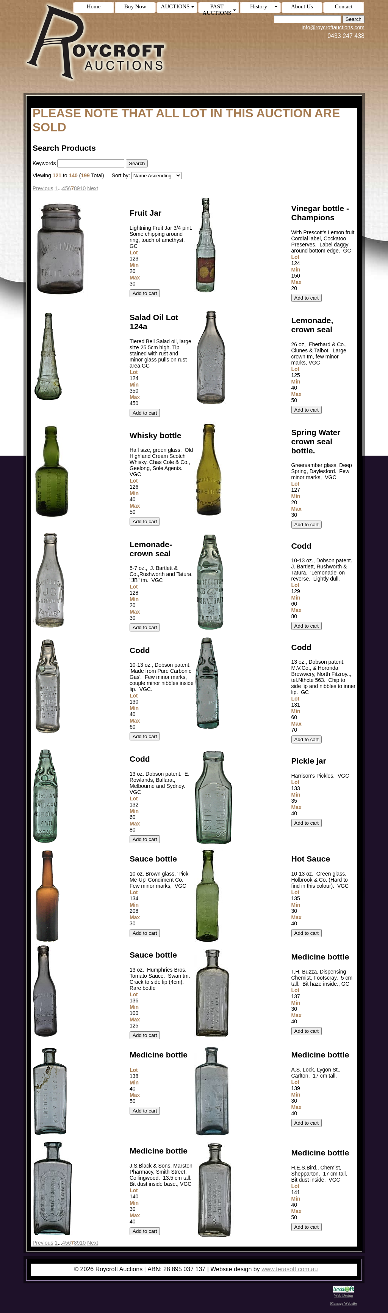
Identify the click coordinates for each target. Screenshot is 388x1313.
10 (83, 188)
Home (94, 6)
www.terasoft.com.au (289, 1269)
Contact (344, 6)
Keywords (44, 163)
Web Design (343, 1293)
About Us (302, 6)
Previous (43, 188)
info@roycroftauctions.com (333, 27)
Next (92, 188)
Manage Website (343, 1303)
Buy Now (135, 6)
